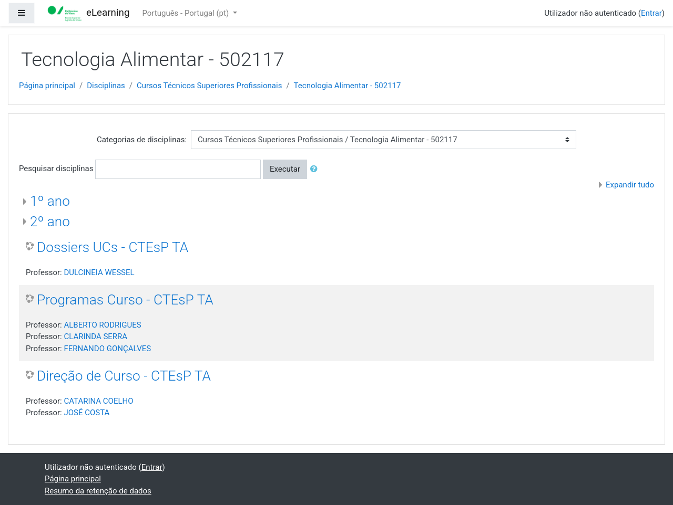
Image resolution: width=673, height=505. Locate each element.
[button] (316, 169)
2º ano (50, 221)
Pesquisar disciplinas (56, 168)
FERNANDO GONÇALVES (107, 348)
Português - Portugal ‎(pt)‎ (186, 13)
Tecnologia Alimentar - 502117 (347, 85)
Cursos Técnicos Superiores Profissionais (209, 85)
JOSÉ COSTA (86, 412)
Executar (285, 169)
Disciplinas (106, 85)
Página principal (47, 85)
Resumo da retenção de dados (98, 491)
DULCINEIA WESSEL (99, 272)
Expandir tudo (630, 185)
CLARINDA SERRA (95, 336)
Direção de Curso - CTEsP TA (124, 376)
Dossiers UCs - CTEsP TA (112, 247)
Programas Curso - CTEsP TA (125, 300)
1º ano (50, 201)
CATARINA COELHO (98, 401)
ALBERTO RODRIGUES (102, 325)
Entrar (651, 13)
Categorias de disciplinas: (142, 139)
